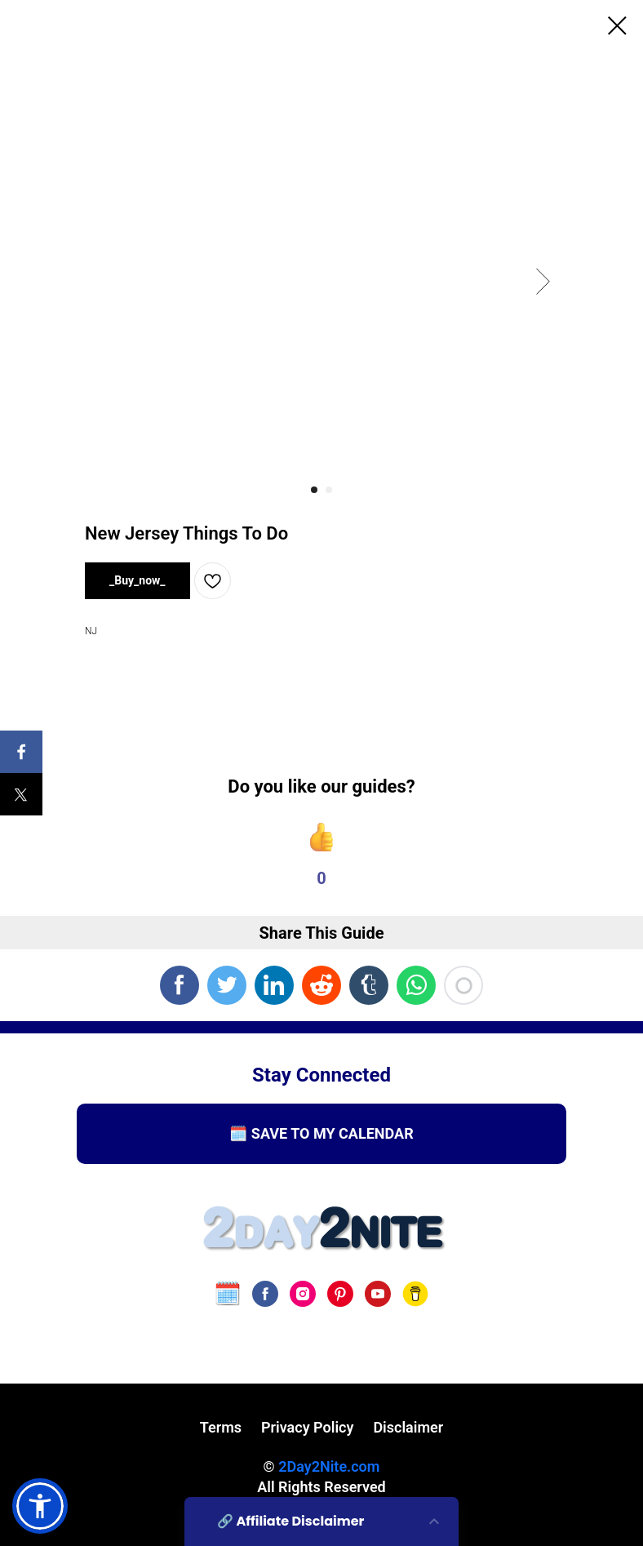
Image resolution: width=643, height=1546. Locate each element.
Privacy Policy (307, 1427)
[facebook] (265, 1294)
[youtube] (378, 1294)
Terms (221, 1427)
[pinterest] (340, 1294)
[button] (40, 1506)
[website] (228, 1294)
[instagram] (303, 1294)
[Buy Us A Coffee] (415, 1294)
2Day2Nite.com (328, 1466)
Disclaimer (408, 1427)
